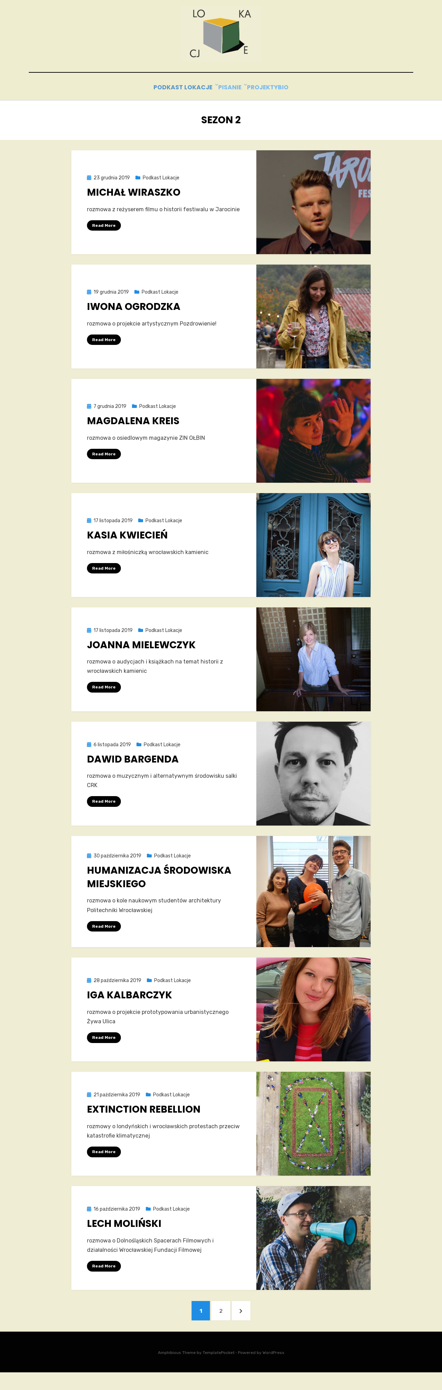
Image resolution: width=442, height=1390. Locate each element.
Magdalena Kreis (133, 435)
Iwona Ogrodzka (133, 320)
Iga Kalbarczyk (129, 1009)
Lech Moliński (124, 1238)
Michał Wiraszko (133, 206)
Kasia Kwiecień (127, 549)
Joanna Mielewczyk (141, 658)
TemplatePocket (219, 1370)
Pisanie (222, 102)
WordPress (273, 1370)
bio (289, 102)
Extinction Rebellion (144, 1123)
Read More (104, 239)
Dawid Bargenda (133, 772)
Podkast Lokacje (174, 102)
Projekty (259, 102)
